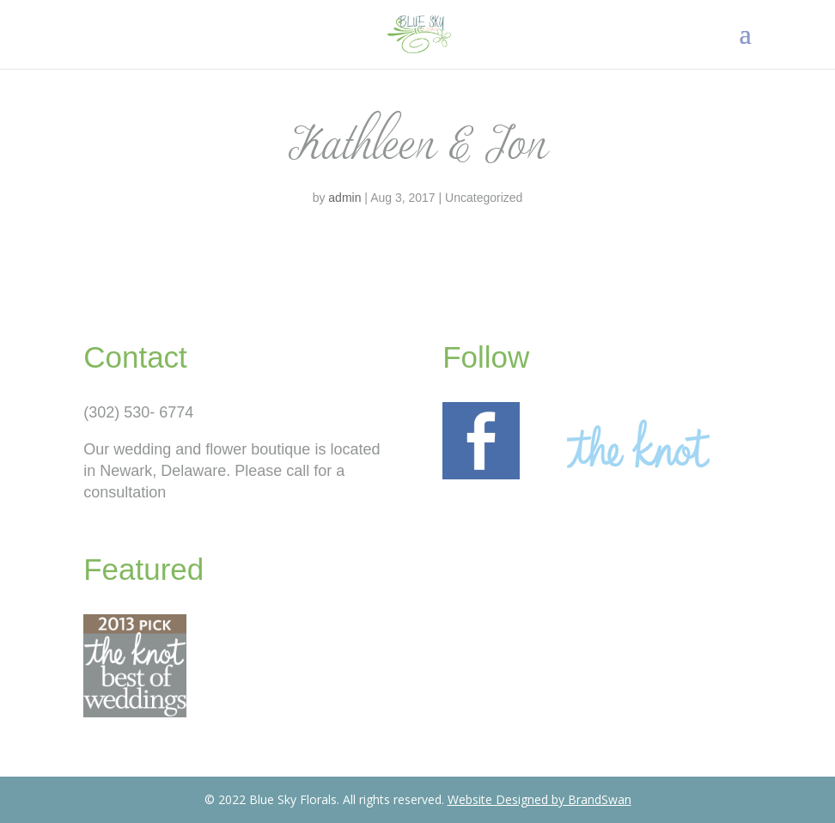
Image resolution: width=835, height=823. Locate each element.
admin (344, 197)
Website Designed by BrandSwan (539, 799)
